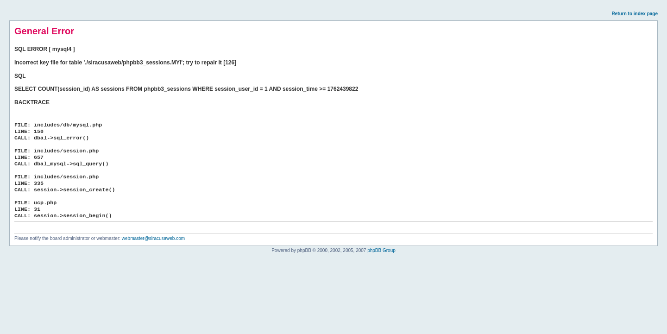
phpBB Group (381, 250)
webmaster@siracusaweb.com (153, 238)
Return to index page (635, 13)
